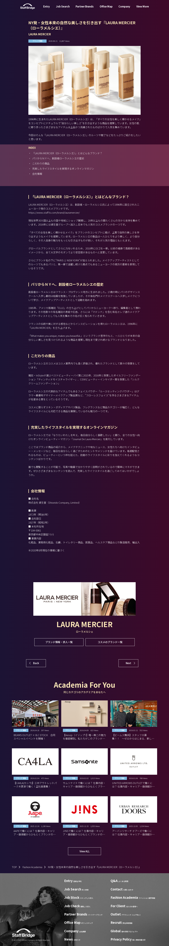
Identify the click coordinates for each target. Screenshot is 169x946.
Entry (46, 9)
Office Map (106, 9)
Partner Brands (85, 9)
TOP (14, 867)
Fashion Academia (32, 867)
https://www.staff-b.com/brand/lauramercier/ (54, 212)
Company (124, 9)
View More (142, 9)
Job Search (63, 9)
